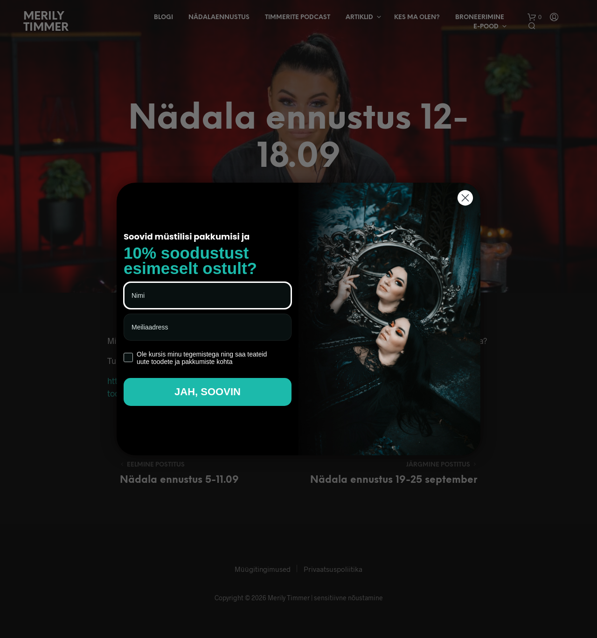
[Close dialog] (465, 198)
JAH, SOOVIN (207, 392)
